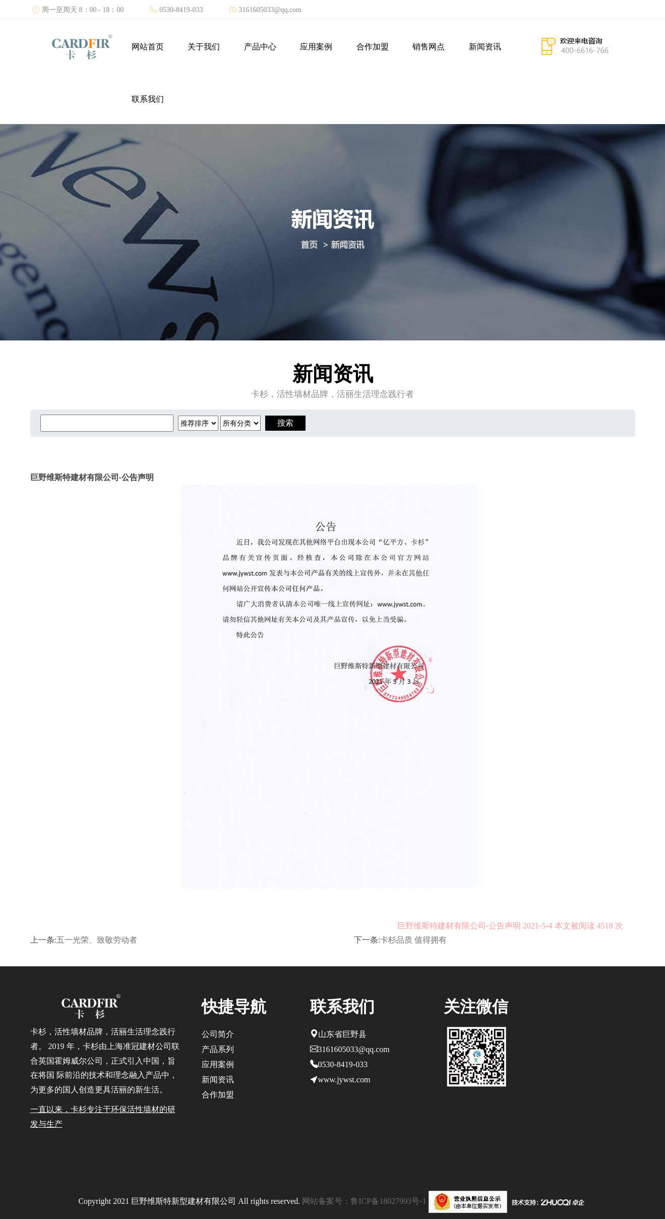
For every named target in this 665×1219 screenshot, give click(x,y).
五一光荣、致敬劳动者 (96, 940)
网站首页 (148, 46)
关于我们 (204, 46)
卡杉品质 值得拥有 (413, 940)
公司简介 (218, 1034)
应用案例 (316, 46)
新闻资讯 (485, 46)
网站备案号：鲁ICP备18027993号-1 (364, 1201)
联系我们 (148, 99)
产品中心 (260, 46)
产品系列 (218, 1049)
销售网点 (428, 46)
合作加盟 (372, 46)
